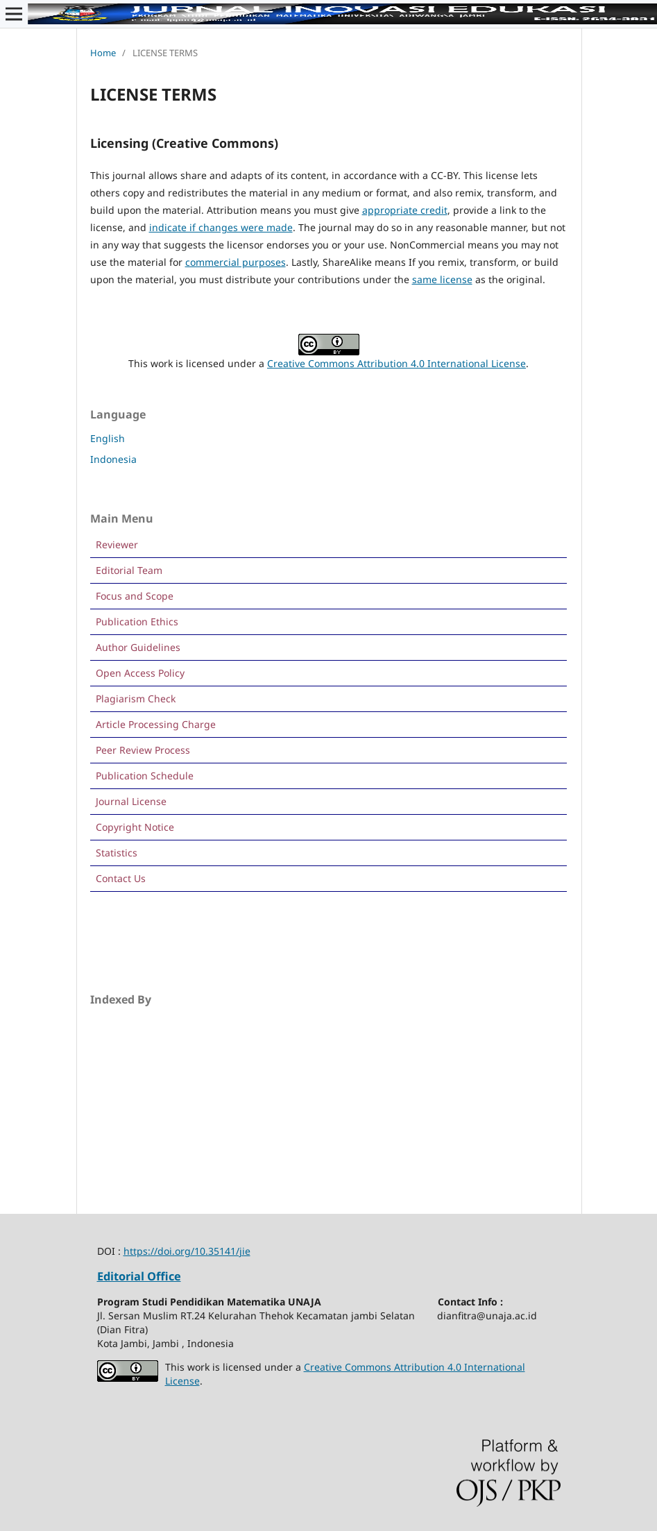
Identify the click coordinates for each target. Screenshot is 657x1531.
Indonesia (113, 459)
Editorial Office (139, 1276)
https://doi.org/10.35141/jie (186, 1251)
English (107, 438)
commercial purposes (235, 262)
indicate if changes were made (221, 227)
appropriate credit (404, 210)
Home (103, 52)
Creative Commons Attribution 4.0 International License (396, 363)
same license (442, 279)
